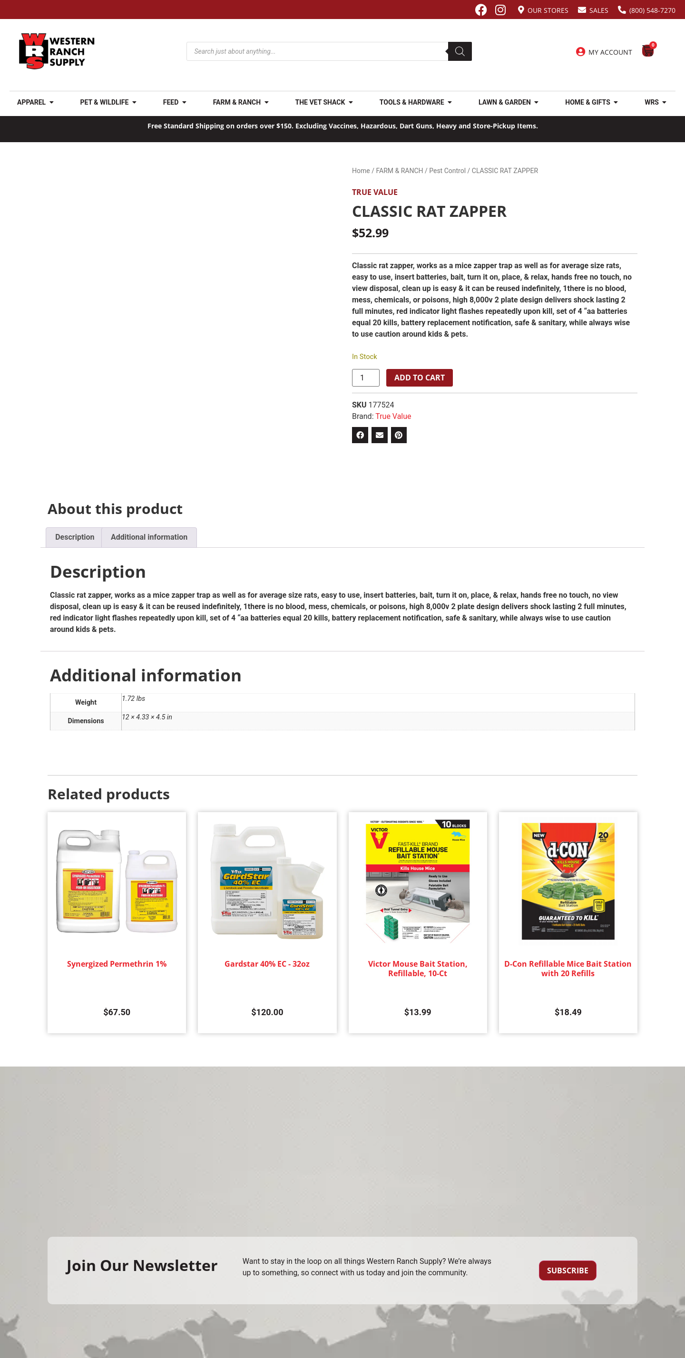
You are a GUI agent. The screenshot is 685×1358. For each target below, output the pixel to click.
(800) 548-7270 (652, 10)
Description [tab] (74, 537)
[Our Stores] (521, 10)
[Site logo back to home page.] (57, 51)
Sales (598, 10)
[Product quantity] (366, 378)
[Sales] (582, 10)
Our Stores (548, 10)
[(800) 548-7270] (622, 10)
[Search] (460, 51)
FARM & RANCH (399, 171)
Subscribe (567, 1270)
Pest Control (447, 171)
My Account (610, 52)
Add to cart (419, 377)
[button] (360, 435)
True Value (375, 192)
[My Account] (580, 52)
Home (361, 171)
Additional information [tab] (149, 537)
